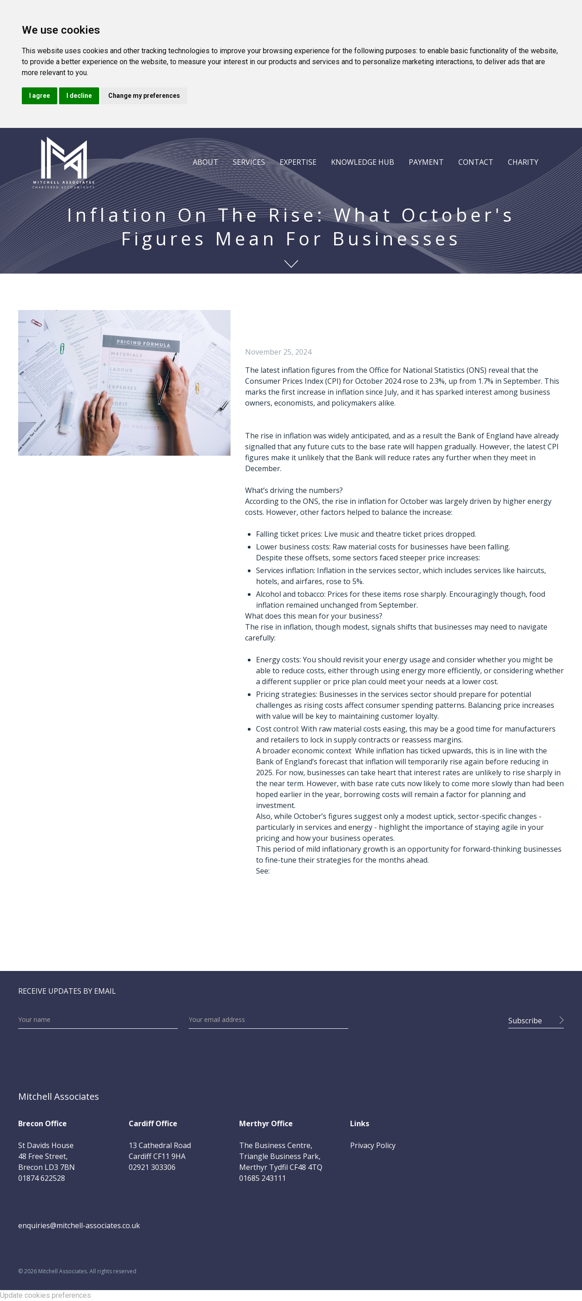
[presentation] (428, 1018)
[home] (63, 162)
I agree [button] (39, 95)
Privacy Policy (373, 1145)
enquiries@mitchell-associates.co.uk (79, 1225)
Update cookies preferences (45, 1295)
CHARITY (523, 162)
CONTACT (475, 162)
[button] (206, 162)
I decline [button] (79, 95)
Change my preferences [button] (144, 95)
